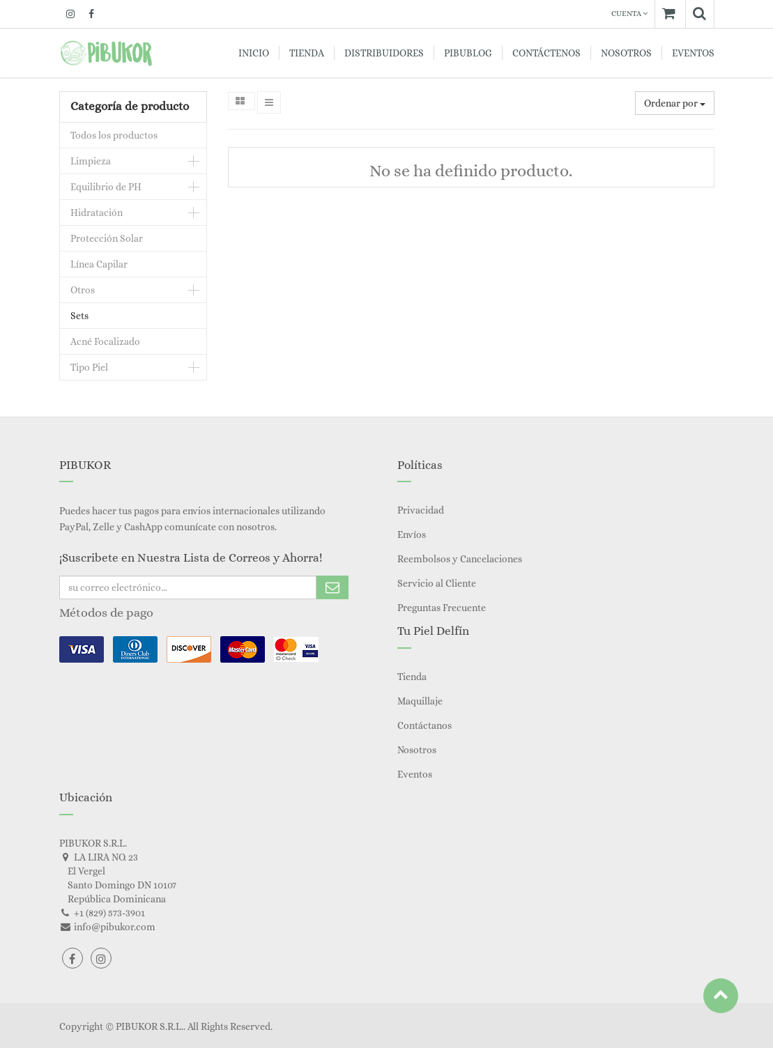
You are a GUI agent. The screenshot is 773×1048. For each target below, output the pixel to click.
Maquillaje (420, 701)
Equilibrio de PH (105, 186)
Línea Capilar (99, 264)
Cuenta (629, 13)
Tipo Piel (89, 367)
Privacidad (420, 510)
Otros (82, 289)
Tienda (412, 676)
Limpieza (90, 161)
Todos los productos (114, 135)
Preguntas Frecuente (441, 607)
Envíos (411, 534)
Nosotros (416, 749)
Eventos (414, 774)
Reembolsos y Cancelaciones (459, 558)
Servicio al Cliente (436, 583)
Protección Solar (106, 238)
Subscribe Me (332, 587)
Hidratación (96, 212)
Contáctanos (424, 725)
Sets (79, 315)
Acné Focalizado (105, 341)
